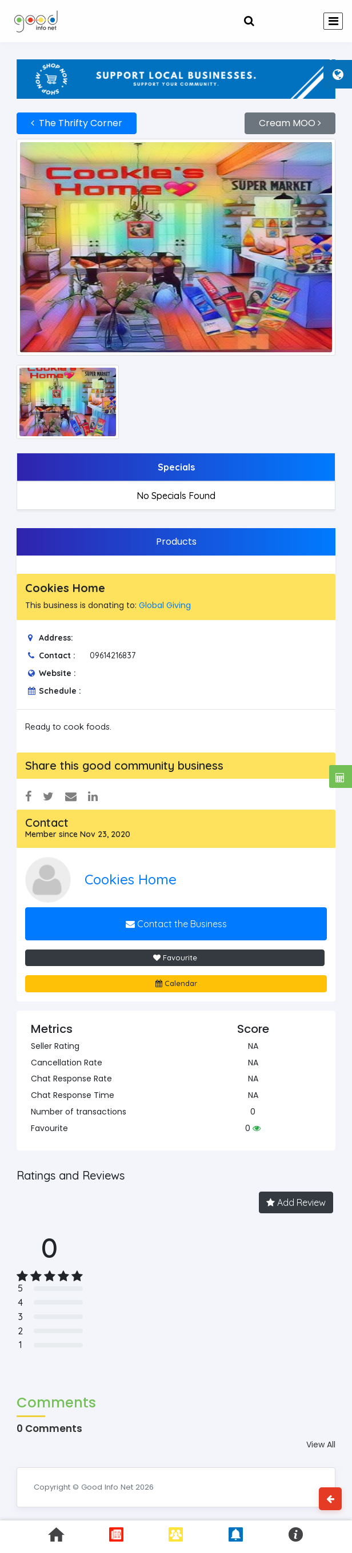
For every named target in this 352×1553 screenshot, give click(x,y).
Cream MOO (290, 123)
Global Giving (165, 605)
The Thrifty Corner (76, 123)
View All (320, 1444)
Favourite (175, 957)
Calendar (176, 983)
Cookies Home (131, 879)
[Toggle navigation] (333, 21)
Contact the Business (176, 924)
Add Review (296, 1202)
